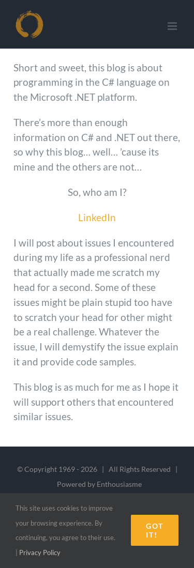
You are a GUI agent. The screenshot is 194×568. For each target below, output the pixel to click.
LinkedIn (97, 217)
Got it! (154, 530)
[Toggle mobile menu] (173, 26)
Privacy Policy (40, 552)
